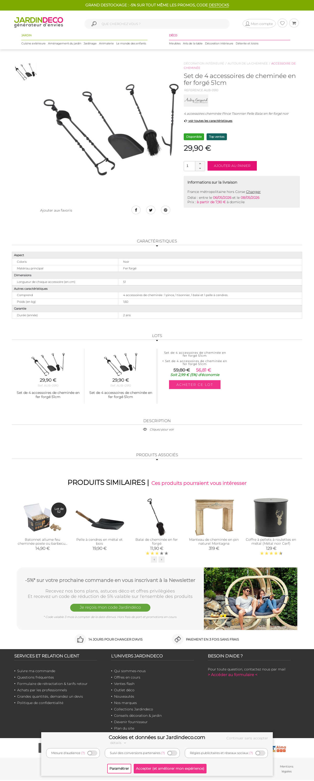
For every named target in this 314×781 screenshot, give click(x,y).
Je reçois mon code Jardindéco (110, 608)
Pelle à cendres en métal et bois (99, 542)
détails (118, 743)
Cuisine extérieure (33, 44)
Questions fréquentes (35, 678)
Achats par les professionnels (42, 690)
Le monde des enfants (131, 44)
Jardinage (90, 44)
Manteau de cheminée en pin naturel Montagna (214, 542)
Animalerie (106, 44)
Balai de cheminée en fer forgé (156, 542)
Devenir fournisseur (131, 722)
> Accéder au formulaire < (232, 675)
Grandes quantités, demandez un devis (50, 697)
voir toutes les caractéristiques (208, 121)
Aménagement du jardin (64, 44)
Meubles (175, 44)
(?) (83, 753)
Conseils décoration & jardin (138, 716)
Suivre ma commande (36, 671)
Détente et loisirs (247, 44)
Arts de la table (193, 44)
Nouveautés (124, 697)
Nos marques (125, 703)
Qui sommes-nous (130, 671)
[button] (200, 163)
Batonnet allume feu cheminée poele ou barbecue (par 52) (42, 544)
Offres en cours (127, 678)
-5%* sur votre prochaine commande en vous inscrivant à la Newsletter (110, 580)
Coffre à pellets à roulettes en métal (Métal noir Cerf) (271, 542)
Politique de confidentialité (40, 703)
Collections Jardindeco (133, 709)
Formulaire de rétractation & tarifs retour (52, 684)
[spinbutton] (193, 166)
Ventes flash (124, 684)
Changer (253, 191)
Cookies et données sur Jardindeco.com (157, 737)
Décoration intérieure (219, 44)
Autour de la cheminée (248, 63)
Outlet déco (124, 690)
